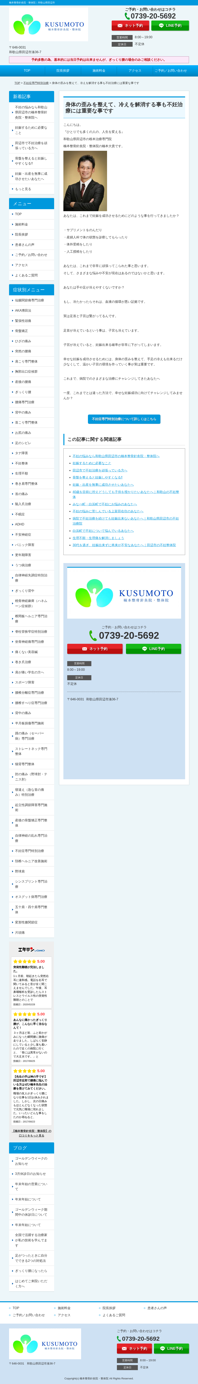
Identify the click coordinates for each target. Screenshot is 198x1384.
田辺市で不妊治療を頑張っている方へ (100, 470)
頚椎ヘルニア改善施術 (31, 861)
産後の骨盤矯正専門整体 (31, 823)
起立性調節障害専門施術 (31, 807)
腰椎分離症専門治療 (29, 692)
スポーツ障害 (24, 682)
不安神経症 (23, 534)
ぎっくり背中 (24, 590)
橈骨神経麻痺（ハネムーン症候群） (31, 603)
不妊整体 (21, 463)
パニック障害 (24, 545)
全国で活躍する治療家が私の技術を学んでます (31, 1240)
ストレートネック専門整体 (31, 751)
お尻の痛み (23, 432)
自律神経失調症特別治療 (31, 578)
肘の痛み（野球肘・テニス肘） (31, 776)
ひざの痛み (23, 341)
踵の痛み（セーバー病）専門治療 (29, 736)
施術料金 (99, 70)
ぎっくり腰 (23, 392)
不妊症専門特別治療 (36, 83)
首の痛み (21, 494)
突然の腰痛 (23, 351)
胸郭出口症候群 (26, 371)
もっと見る (23, 189)
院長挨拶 (63, 70)
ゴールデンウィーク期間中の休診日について (31, 1212)
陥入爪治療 (23, 504)
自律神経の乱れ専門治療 (31, 838)
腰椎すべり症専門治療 (31, 703)
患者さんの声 (24, 244)
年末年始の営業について (31, 1186)
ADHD (19, 524)
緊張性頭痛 (23, 320)
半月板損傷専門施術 (29, 723)
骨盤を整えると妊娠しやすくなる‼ (98, 477)
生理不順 (21, 473)
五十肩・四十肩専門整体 (31, 909)
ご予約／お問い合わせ (171, 70)
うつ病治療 (23, 565)
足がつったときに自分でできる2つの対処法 (31, 1258)
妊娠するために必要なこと (92, 463)
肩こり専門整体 (26, 361)
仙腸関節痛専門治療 (29, 300)
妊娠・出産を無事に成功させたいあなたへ (103, 484)
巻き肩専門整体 (26, 483)
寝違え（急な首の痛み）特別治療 (29, 792)
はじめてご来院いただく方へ (31, 1283)
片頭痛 (20, 932)
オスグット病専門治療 (31, 896)
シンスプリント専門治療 (31, 884)
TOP (27, 70)
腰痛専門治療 (24, 402)
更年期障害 (23, 555)
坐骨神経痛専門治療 (29, 641)
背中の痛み (23, 412)
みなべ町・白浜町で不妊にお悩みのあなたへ (105, 504)
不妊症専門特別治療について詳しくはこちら (124, 419)
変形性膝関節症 (26, 922)
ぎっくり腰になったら (31, 1270)
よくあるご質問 (26, 275)
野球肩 (20, 871)
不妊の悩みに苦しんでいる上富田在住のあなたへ (108, 511)
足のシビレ (23, 443)
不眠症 (20, 514)
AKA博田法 (23, 310)
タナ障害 (21, 453)
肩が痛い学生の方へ (29, 672)
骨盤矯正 (21, 331)
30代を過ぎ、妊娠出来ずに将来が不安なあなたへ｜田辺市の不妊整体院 (124, 545)
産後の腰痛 (23, 381)
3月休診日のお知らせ (30, 1173)
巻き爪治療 (23, 662)
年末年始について (28, 1199)
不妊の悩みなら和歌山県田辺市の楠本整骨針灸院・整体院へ (116, 456)
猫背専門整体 (24, 764)
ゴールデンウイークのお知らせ (31, 1161)
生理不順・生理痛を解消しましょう (98, 538)
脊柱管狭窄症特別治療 (31, 631)
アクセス (135, 70)
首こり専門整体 (26, 422)
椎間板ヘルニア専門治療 (31, 618)
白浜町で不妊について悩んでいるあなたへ (103, 530)
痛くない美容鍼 (26, 652)
